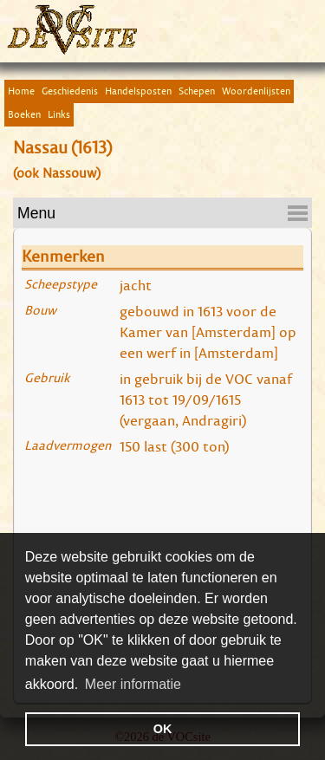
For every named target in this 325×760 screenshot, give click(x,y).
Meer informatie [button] (133, 684)
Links (59, 114)
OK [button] (162, 729)
